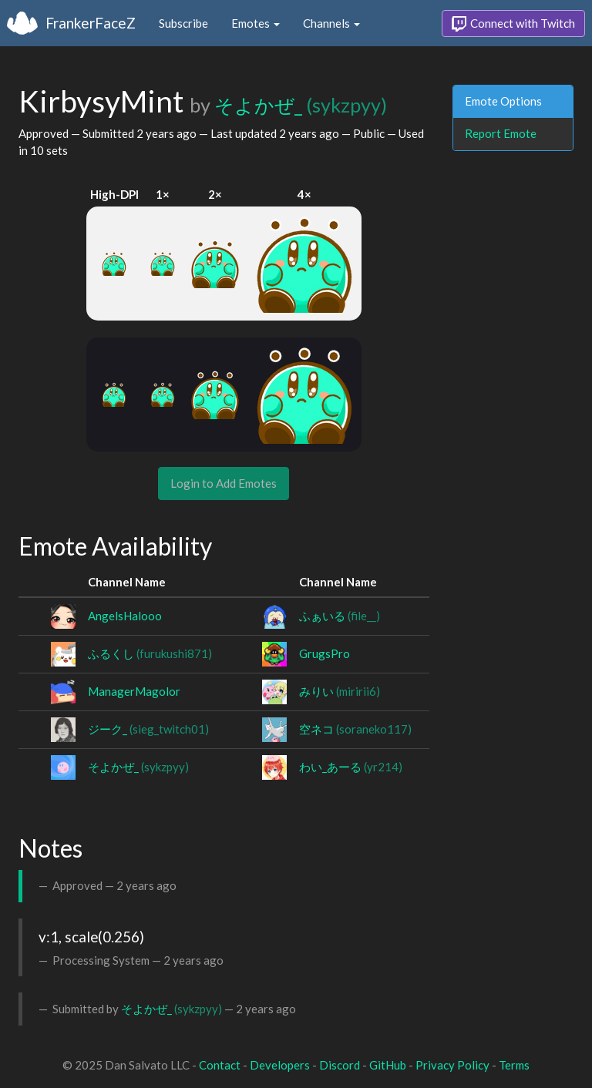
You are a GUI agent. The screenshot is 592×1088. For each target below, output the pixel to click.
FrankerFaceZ (90, 23)
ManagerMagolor (134, 691)
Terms (514, 1065)
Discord (339, 1065)
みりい (339, 691)
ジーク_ (148, 729)
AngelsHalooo (125, 616)
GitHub (387, 1065)
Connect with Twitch (513, 24)
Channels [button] (331, 23)
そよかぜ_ (300, 104)
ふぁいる (339, 616)
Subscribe (183, 23)
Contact (219, 1065)
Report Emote (500, 133)
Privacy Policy (452, 1065)
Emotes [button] (255, 23)
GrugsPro (324, 653)
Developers (280, 1065)
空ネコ (355, 729)
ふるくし (150, 653)
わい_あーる (350, 767)
